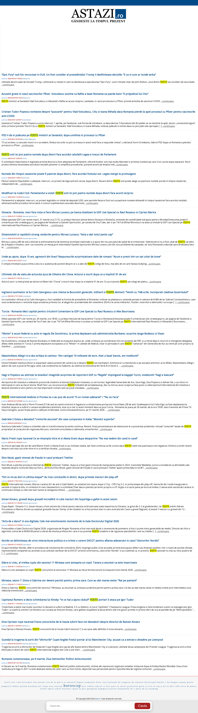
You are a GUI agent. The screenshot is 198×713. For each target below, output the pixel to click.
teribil (43, 689)
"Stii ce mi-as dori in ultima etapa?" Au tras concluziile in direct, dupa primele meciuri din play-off (60, 477)
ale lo (166, 686)
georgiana (92, 689)
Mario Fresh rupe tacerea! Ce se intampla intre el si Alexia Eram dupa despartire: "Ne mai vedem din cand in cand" (70, 438)
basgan (174, 682)
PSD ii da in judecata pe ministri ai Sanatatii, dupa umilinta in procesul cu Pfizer (53, 135)
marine (41, 682)
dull (172, 686)
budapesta (103, 689)
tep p (159, 686)
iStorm (97, 699)
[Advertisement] (99, 51)
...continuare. (8, 84)
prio (84, 686)
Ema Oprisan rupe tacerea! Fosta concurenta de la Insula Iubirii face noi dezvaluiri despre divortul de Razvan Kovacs (71, 621)
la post (82, 689)
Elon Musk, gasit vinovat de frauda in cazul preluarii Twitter (37, 457)
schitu (58, 689)
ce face (107, 686)
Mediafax (26, 197)
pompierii (6, 686)
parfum (23, 686)
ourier (123, 686)
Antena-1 (26, 278)
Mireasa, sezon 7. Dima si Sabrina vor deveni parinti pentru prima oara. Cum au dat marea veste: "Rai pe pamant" (69, 580)
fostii (8, 682)
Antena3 (26, 178)
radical (98, 686)
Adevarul (26, 79)
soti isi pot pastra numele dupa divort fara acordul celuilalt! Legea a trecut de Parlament (59, 154)
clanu (45, 686)
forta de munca (189, 686)
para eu (115, 686)
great (142, 686)
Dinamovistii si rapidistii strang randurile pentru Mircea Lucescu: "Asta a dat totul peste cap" (57, 234)
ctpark (75, 689)
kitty (98, 682)
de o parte (136, 689)
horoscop (72, 685)
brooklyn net (35, 686)
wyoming (153, 689)
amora (51, 689)
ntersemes (27, 682)
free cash (16, 682)
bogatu (80, 682)
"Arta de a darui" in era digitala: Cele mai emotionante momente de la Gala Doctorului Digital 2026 (60, 521)
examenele (90, 682)
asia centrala (56, 686)
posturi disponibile (120, 689)
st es (63, 682)
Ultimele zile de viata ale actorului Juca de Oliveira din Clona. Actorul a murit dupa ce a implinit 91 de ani (64, 274)
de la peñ (56, 682)
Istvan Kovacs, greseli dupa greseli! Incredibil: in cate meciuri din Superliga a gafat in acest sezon (59, 499)
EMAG (99, 678)
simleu (90, 686)
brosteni (66, 689)
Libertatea (26, 120)
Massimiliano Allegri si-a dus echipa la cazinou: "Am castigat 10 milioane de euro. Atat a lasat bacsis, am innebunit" (70, 355)
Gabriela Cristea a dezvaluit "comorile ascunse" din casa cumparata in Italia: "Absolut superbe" (58, 419)
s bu (167, 682)
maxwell (71, 682)
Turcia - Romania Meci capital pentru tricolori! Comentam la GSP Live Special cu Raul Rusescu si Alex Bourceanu (68, 311)
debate (15, 686)
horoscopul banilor (154, 682)
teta (48, 682)
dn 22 (145, 689)
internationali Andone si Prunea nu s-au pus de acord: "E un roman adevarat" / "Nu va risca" (60, 397)
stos (35, 682)
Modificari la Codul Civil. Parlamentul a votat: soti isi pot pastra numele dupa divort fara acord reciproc (67, 193)
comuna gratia (186, 682)
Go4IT (25, 462)
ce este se (150, 686)
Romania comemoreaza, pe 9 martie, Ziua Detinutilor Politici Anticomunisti (46, 659)
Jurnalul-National (29, 139)
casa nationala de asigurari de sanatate (123, 682)
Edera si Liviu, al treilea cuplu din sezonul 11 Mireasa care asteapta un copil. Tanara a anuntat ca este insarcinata (69, 562)
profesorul (132, 686)
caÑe (177, 686)
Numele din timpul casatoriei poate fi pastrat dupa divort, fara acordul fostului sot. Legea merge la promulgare (69, 173)
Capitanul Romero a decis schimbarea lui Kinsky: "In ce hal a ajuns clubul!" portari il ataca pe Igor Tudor (68, 599)
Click (24, 158)
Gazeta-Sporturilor (30, 216)
